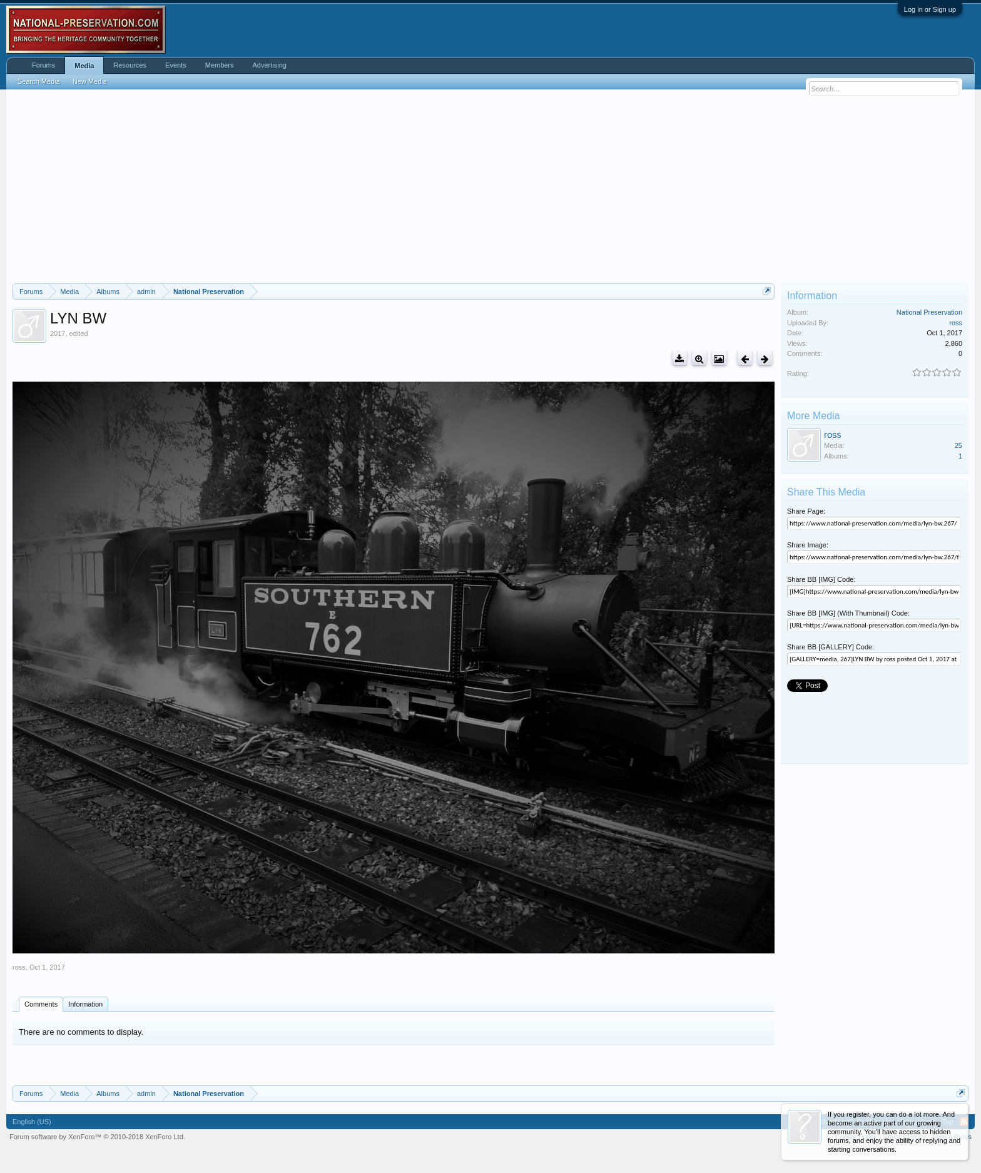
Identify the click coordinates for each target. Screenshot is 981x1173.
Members (219, 65)
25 (958, 445)
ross (19, 967)
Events (175, 65)
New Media (90, 81)
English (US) (32, 1121)
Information (85, 1004)
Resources (129, 65)
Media (84, 65)
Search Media (39, 81)
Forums (43, 65)
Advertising (270, 65)
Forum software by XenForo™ (97, 1136)
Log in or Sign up (930, 9)
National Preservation (929, 312)
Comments (41, 1004)
